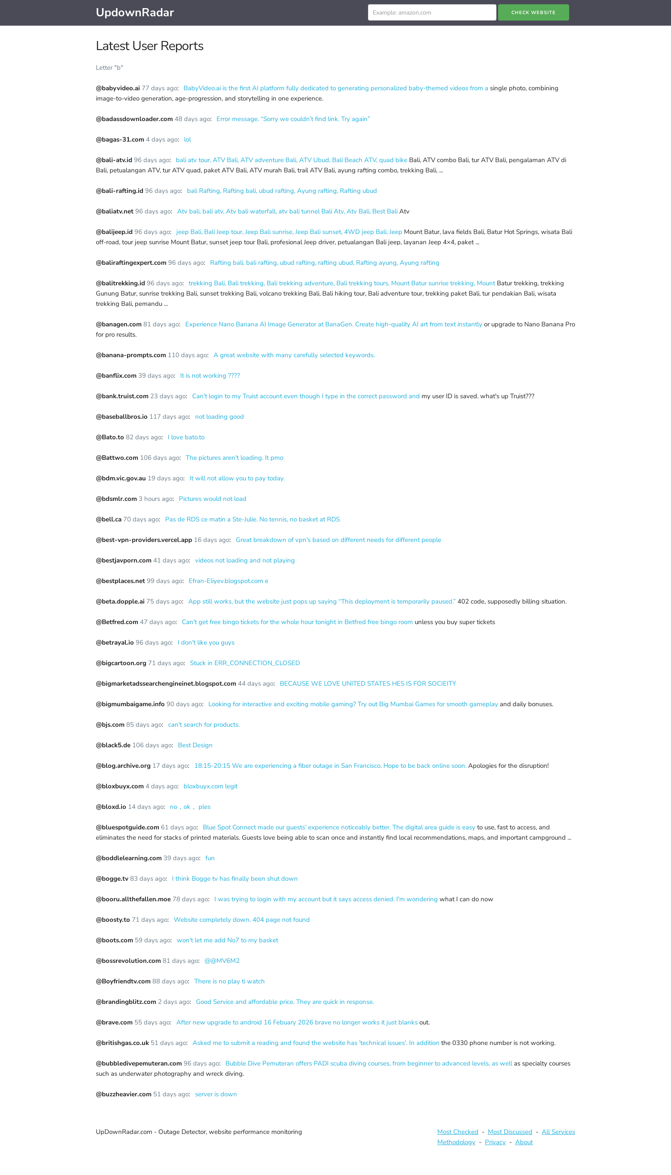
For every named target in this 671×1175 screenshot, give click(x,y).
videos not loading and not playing (245, 560)
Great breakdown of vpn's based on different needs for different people (338, 540)
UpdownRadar (135, 13)
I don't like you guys (206, 642)
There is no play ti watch (229, 981)
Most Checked (457, 1132)
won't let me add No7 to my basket (227, 940)
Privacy (495, 1142)
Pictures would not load (212, 498)
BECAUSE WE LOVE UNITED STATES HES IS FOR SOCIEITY (368, 683)
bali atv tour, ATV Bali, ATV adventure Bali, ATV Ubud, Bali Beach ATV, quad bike (292, 160)
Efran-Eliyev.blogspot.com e (228, 581)
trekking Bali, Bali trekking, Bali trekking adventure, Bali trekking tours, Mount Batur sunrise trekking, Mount (343, 283)
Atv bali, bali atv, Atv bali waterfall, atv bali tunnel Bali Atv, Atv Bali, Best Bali (288, 211)
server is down (216, 1094)
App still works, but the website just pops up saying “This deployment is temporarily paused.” (322, 601)
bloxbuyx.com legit (211, 786)
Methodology (456, 1142)
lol (187, 139)
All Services (558, 1132)
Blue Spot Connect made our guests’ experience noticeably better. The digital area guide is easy (340, 827)
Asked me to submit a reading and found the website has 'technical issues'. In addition (317, 1043)
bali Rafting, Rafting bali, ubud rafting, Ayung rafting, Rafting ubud (282, 190)
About (524, 1142)
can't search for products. (204, 724)
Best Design (195, 745)
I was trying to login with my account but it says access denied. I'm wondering (326, 899)
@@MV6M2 (222, 960)
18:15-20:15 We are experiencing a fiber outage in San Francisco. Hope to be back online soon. (331, 765)
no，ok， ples (190, 806)
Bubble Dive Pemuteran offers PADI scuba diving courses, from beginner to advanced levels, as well (370, 1063)
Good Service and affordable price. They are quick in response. (285, 1001)
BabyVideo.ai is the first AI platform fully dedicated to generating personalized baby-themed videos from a (337, 88)
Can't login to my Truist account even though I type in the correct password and (307, 396)
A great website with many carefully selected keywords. (294, 355)
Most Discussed (510, 1132)
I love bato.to (186, 437)
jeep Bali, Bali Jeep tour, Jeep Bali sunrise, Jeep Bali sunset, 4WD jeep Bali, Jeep (290, 232)
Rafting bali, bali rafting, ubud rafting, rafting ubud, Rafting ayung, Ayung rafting (324, 262)
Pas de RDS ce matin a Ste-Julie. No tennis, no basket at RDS (252, 519)
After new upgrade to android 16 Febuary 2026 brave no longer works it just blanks (297, 1022)
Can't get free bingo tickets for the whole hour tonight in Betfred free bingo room (298, 622)
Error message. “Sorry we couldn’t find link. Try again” (293, 119)
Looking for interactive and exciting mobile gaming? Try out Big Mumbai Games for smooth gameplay (354, 704)
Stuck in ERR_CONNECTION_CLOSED (245, 663)
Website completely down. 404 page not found (242, 919)
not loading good (219, 416)
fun (210, 858)
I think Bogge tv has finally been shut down (235, 878)
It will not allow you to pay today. (237, 478)
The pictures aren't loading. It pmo (234, 457)
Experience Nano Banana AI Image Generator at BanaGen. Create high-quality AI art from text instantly (334, 324)
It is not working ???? (210, 375)
